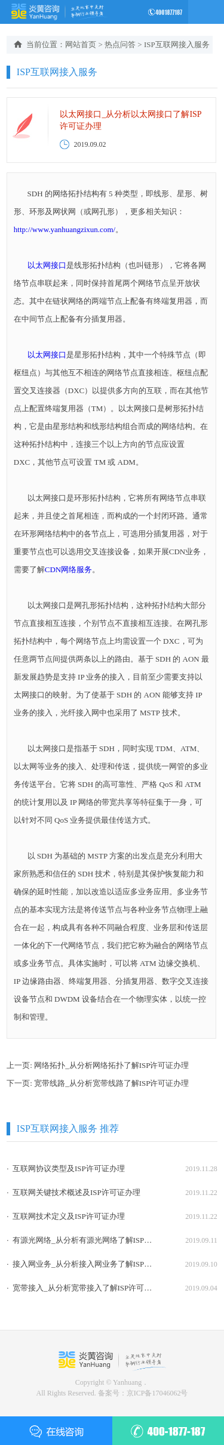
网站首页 (80, 44)
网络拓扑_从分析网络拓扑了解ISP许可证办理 (111, 1065)
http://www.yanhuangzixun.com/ (64, 229)
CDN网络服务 (68, 569)
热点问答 (120, 44)
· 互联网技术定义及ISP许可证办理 (66, 1216)
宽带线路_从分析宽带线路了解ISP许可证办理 (111, 1083)
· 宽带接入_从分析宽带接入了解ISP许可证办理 (80, 1287)
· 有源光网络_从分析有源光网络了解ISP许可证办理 (80, 1240)
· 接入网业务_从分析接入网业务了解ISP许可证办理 (80, 1263)
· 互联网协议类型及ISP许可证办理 (66, 1168)
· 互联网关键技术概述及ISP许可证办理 (73, 1192)
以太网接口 (46, 265)
